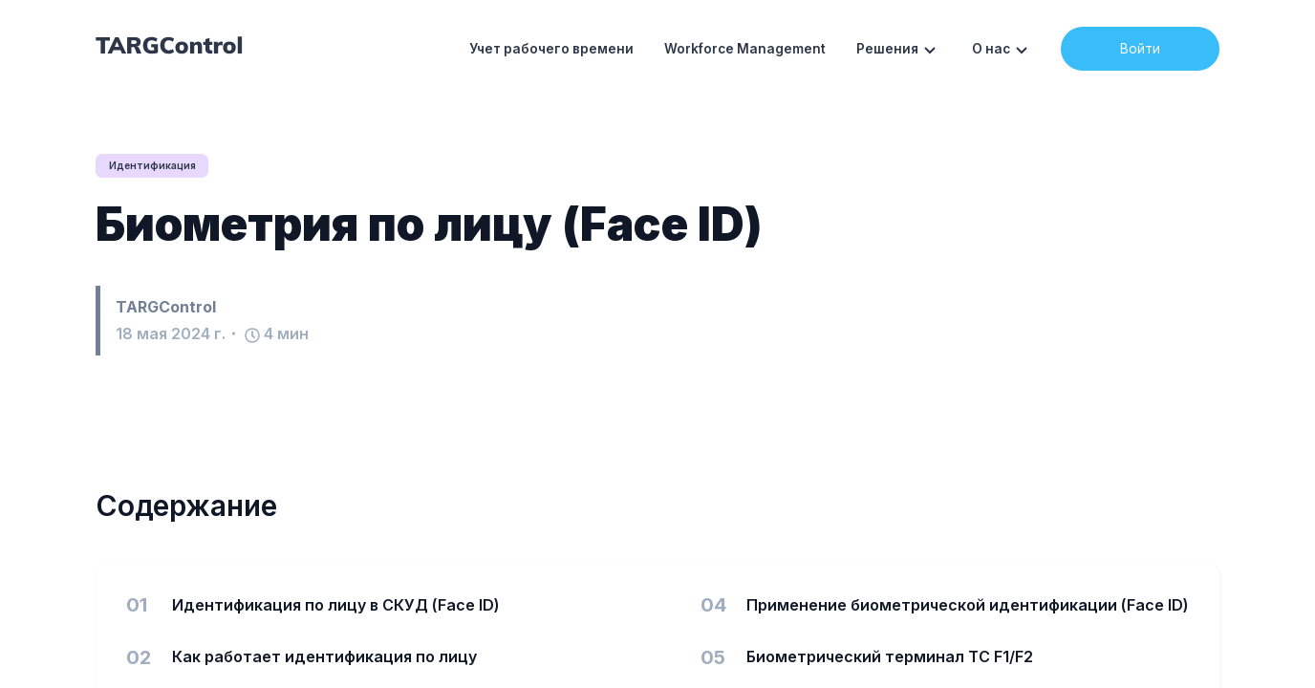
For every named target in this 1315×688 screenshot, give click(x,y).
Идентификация (158, 166)
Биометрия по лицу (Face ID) (429, 225)
